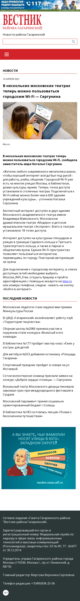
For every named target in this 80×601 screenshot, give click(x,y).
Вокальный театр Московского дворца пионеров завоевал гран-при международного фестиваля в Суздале (38, 390)
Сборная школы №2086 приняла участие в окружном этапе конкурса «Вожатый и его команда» (33, 333)
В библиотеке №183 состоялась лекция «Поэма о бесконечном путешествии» (37, 414)
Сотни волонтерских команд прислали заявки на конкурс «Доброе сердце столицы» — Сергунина (37, 378)
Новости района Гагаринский (24, 34)
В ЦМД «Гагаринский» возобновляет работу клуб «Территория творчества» (38, 320)
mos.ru (67, 281)
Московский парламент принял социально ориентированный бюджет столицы (33, 403)
